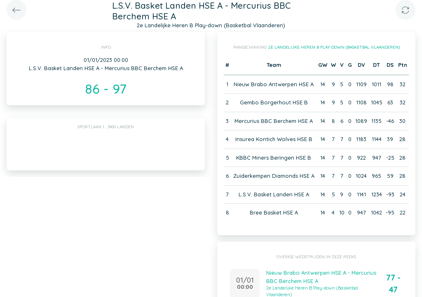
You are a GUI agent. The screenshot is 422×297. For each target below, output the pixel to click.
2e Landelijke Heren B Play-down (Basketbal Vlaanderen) (334, 47)
